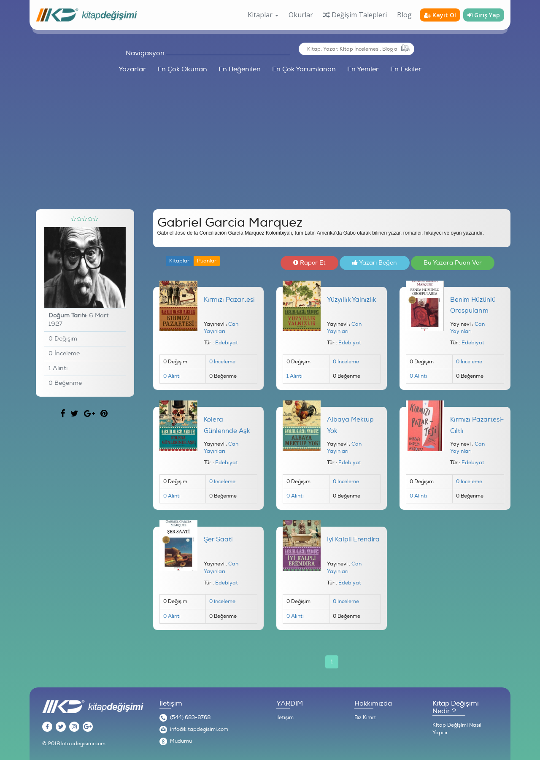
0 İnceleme (64, 353)
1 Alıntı (58, 368)
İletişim (285, 717)
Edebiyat (226, 343)
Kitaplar (179, 261)
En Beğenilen (240, 69)
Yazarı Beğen (374, 262)
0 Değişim (63, 338)
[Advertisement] (270, 137)
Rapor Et (309, 262)
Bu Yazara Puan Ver (453, 262)
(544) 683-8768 (190, 717)
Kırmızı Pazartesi (229, 300)
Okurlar (301, 14)
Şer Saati (218, 540)
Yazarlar (132, 69)
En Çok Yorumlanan (304, 69)
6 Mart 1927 (79, 319)
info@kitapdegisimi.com (199, 729)
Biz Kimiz (365, 717)
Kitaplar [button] (263, 14)
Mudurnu (181, 741)
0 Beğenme (65, 383)
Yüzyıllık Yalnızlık (351, 300)
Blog (404, 14)
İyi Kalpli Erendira (353, 540)
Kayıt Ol (440, 15)
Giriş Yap (483, 15)
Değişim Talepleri (355, 14)
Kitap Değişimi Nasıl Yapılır (456, 729)
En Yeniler (363, 69)
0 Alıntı (172, 376)
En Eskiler (405, 69)
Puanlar (206, 261)
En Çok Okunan (182, 69)
